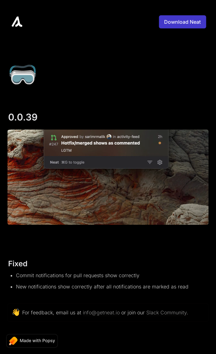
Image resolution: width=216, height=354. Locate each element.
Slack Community (166, 312)
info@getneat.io (101, 312)
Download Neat (182, 22)
